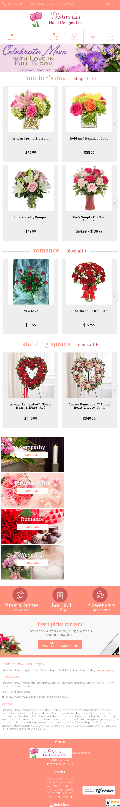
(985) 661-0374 (16, 3)
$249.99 (30, 418)
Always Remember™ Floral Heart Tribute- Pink (89, 406)
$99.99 (30, 324)
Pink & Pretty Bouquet (30, 217)
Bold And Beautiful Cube (89, 138)
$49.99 (30, 231)
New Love (31, 311)
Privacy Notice (30, 804)
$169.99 (89, 324)
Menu (12, 39)
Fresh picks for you (60, 557)
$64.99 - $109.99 (89, 231)
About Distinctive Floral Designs (23, 592)
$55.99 (89, 152)
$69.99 (30, 152)
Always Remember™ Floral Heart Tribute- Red (30, 406)
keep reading (106, 598)
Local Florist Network (52, 804)
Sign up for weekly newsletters (60, 572)
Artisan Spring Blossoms (31, 138)
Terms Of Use (12, 804)
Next (115, 124)
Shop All (81, 78)
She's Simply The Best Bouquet (89, 218)
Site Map (71, 804)
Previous (5, 124)
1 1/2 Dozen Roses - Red (89, 311)
